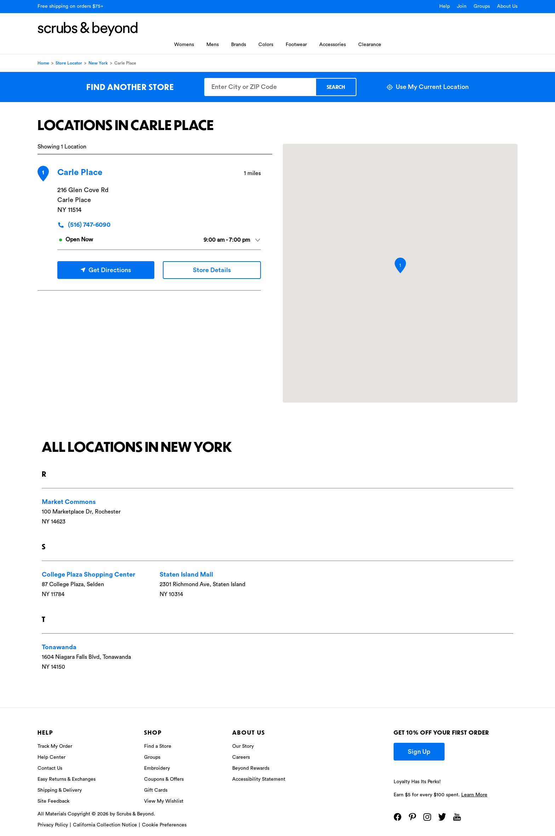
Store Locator (69, 63)
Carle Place (79, 172)
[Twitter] (442, 817)
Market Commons (69, 502)
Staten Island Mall (186, 574)
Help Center (51, 757)
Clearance (369, 44)
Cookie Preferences (164, 825)
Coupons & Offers (164, 779)
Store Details (212, 270)
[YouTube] (457, 817)
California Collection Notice (105, 825)
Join (462, 6)
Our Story (243, 746)
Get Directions (106, 270)
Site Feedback (53, 801)
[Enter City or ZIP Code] (259, 87)
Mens (212, 44)
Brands (238, 44)
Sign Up (419, 751)
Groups (482, 6)
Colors (265, 44)
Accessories (332, 44)
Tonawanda (59, 647)
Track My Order (55, 746)
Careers (241, 757)
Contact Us (50, 768)
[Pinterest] (412, 817)
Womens (184, 44)
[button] (400, 265)
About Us (507, 6)
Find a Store (157, 746)
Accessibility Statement (258, 779)
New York (98, 63)
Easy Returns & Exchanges (67, 779)
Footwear (296, 44)
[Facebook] (397, 817)
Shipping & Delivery (60, 790)
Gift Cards (155, 790)
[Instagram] (427, 817)
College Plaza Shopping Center (88, 574)
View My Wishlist (163, 801)
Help (444, 6)
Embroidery (157, 768)
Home (43, 63)
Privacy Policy (53, 825)
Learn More (474, 794)
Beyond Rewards (250, 768)
